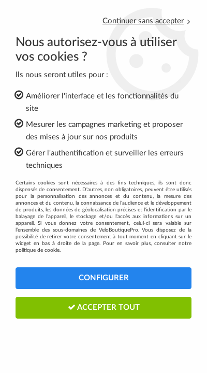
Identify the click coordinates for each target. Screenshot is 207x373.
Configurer (104, 278)
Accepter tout (104, 307)
